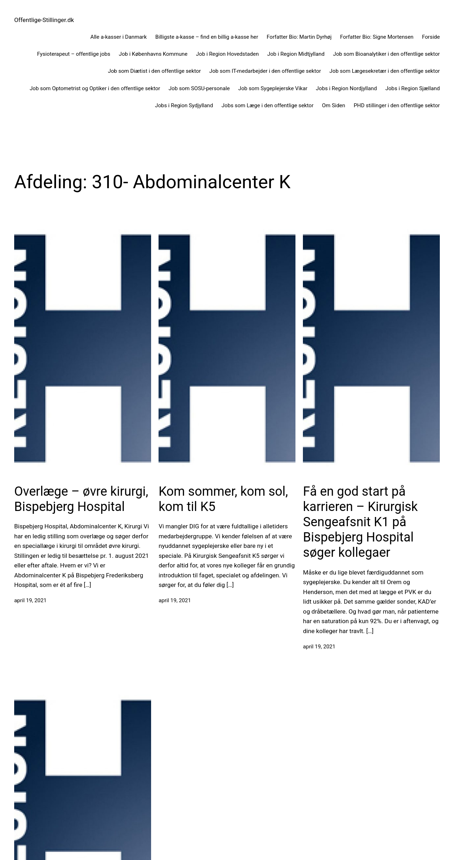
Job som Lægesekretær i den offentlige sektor (385, 71)
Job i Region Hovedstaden (227, 54)
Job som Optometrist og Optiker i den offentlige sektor (95, 88)
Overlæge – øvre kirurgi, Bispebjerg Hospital (81, 499)
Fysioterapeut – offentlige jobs (73, 54)
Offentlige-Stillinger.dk (44, 19)
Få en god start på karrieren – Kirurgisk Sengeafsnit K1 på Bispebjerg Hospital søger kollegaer (360, 522)
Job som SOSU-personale (198, 88)
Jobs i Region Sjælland (413, 88)
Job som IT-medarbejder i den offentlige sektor (265, 71)
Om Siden (333, 105)
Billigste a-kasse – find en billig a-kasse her (206, 37)
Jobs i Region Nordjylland (346, 88)
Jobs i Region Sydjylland (184, 105)
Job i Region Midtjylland (296, 54)
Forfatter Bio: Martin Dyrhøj (299, 37)
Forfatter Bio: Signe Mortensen (377, 37)
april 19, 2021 (30, 600)
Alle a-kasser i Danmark (118, 37)
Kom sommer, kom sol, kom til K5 (223, 499)
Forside (431, 37)
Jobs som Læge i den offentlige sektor (268, 105)
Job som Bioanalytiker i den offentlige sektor (386, 54)
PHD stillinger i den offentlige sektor (397, 105)
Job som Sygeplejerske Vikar (273, 88)
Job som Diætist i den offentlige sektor (154, 71)
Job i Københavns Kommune (153, 54)
